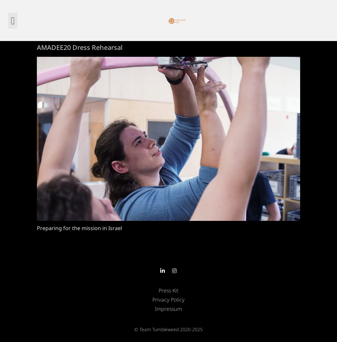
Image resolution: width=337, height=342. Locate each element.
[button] (12, 21)
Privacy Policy (168, 299)
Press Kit (168, 290)
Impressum (168, 308)
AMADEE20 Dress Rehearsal (79, 47)
